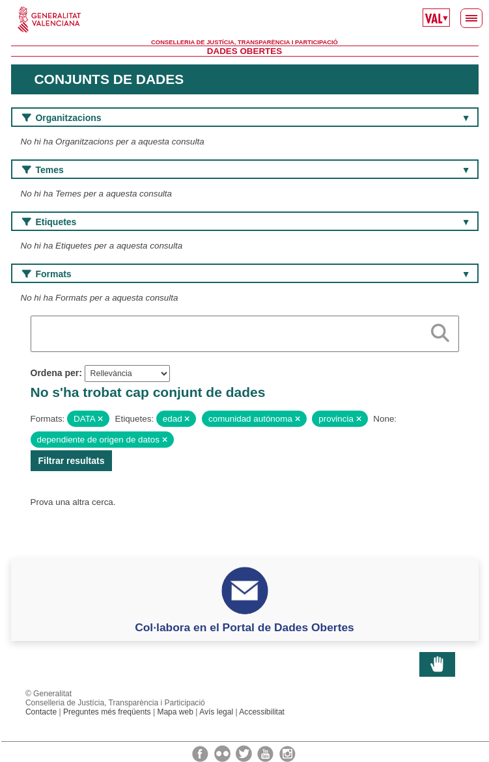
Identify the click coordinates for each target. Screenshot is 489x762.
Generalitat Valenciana (245, 20)
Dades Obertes (244, 51)
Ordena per (55, 373)
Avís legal (216, 711)
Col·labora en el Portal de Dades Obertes (244, 627)
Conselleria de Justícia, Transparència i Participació (244, 42)
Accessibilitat (262, 711)
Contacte (41, 711)
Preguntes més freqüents (107, 711)
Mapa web (175, 711)
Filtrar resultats (71, 461)
